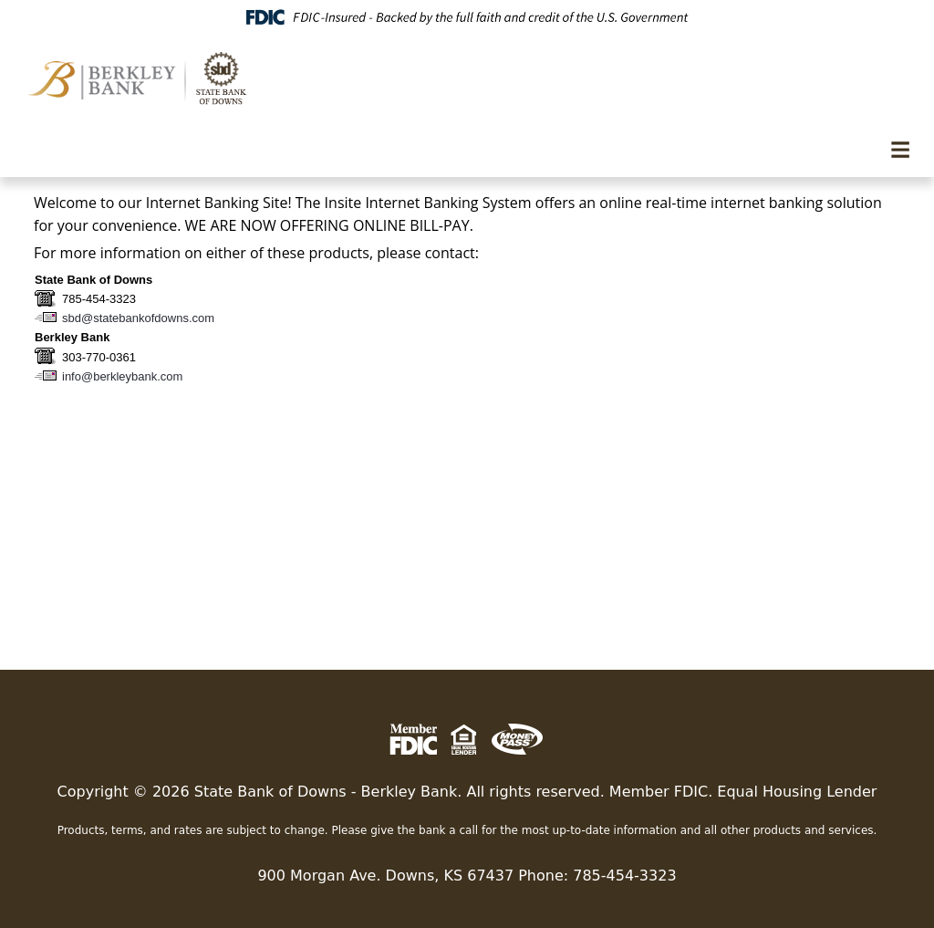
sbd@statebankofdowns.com (138, 318)
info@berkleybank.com (122, 376)
